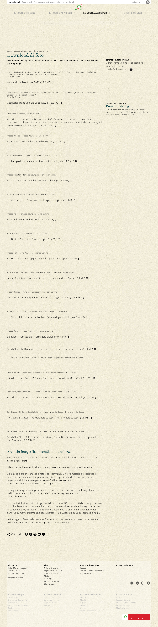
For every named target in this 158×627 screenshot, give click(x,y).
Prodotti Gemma (123, 600)
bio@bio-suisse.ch (15, 577)
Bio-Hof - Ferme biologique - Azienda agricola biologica (42, 258)
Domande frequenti (52, 597)
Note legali (48, 578)
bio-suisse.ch (14, 2)
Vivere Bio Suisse (133, 17)
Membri (83, 600)
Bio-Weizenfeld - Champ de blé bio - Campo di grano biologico (46, 317)
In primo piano (50, 602)
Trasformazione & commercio (47, 2)
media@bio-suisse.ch (117, 69)
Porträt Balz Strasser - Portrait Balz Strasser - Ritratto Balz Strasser (48, 417)
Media (29, 51)
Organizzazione (86, 602)
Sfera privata (49, 584)
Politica (47, 605)
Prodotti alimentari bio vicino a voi (130, 602)
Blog (118, 597)
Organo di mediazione (53, 573)
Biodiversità (13, 602)
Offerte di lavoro (51, 568)
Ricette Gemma (122, 605)
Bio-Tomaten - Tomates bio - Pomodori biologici (38, 180)
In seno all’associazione (90, 611)
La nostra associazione (97, 17)
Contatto (84, 608)
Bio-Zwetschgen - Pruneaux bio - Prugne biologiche (40, 200)
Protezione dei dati (52, 581)
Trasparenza (13, 611)
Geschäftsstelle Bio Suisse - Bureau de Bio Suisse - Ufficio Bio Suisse (50, 349)
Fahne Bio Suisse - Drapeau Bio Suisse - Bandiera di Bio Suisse (46, 278)
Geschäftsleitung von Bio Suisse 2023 (33, 102)
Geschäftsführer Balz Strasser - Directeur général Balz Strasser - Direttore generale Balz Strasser (52, 439)
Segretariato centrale (53, 570)
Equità (10, 608)
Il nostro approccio (61, 17)
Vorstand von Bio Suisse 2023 (29, 82)
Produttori (27, 2)
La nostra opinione (52, 600)
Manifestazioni (122, 608)
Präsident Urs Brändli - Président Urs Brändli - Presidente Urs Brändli (50, 378)
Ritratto (83, 597)
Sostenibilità (13, 597)
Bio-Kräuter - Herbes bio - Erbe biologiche (35, 141)
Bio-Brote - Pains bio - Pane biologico (32, 239)
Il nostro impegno (25, 17)
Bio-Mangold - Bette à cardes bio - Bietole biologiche (41, 161)
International (68, 2)
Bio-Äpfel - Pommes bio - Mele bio (31, 219)
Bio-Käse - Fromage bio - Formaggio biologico (37, 336)
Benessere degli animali (18, 600)
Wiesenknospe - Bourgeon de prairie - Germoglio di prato (44, 297)
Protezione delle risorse (18, 605)
